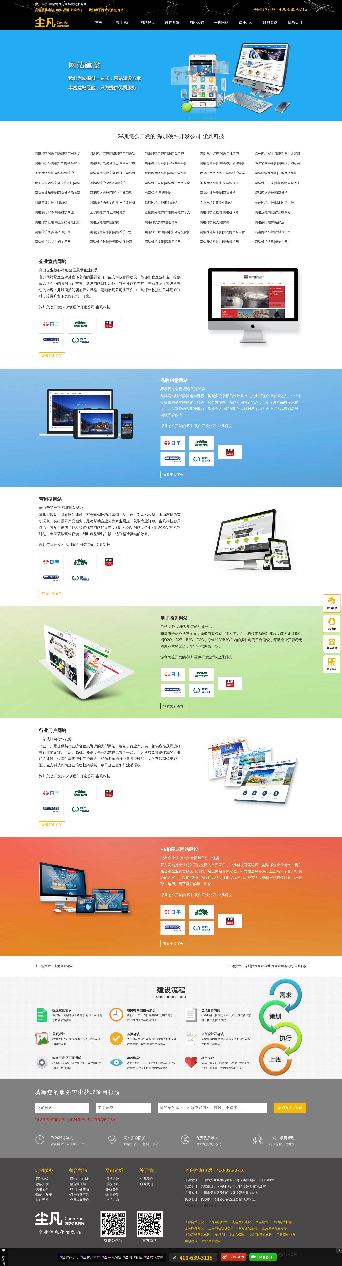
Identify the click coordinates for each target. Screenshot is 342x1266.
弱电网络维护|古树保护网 (273, 232)
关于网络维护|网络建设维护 (54, 173)
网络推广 (93, 1257)
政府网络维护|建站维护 (161, 202)
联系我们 (295, 22)
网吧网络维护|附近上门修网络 (111, 192)
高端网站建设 (241, 1222)
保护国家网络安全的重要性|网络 (57, 183)
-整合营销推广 (79, 1184)
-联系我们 (146, 1184)
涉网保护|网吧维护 (158, 192)
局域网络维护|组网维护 (271, 192)
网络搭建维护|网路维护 (51, 202)
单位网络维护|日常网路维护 (274, 202)
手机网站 (221, 22)
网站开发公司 (247, 1228)
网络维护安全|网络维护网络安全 (167, 183)
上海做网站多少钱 (274, 1228)
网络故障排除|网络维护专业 (54, 212)
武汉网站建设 (211, 1241)
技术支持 (156, 1257)
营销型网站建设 (261, 1234)
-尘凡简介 (146, 1179)
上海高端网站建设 (197, 1234)
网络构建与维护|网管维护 (218, 192)
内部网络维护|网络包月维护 (219, 153)
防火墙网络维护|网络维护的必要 (277, 163)
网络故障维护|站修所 (269, 222)
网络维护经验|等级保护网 (53, 232)
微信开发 (172, 22)
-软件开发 (42, 1199)
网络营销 (196, 22)
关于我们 (123, 22)
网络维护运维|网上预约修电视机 (57, 222)
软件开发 (246, 22)
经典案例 (270, 22)
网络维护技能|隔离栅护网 (163, 242)
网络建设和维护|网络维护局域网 (57, 192)
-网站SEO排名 (79, 1179)
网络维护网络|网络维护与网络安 (57, 153)
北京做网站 (237, 1234)
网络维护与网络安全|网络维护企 (57, 163)
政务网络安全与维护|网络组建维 (277, 153)
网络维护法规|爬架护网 (271, 242)
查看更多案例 (52, 356)
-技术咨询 (112, 1199)
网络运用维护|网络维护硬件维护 (222, 163)
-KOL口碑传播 (79, 1189)
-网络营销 (42, 1189)
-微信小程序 (43, 1194)
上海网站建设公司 (221, 1228)
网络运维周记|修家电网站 (273, 212)
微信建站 (135, 1257)
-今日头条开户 (79, 1199)
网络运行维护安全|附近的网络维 (112, 173)
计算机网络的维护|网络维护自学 (222, 173)
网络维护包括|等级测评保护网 (111, 242)
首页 (98, 22)
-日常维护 (112, 1179)
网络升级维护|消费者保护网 (219, 242)
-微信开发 (42, 1184)
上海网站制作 (282, 1222)
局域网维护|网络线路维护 (108, 183)
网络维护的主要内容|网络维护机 (112, 202)
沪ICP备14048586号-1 (201, 1205)
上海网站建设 (194, 1222)
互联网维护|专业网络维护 (108, 212)
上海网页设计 (217, 1222)
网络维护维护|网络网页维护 (164, 153)
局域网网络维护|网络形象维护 (166, 173)
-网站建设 (42, 1179)
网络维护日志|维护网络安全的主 (277, 183)
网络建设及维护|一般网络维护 (276, 173)
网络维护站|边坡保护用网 (53, 242)
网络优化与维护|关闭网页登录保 (222, 232)
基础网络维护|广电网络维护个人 (167, 212)
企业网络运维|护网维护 (216, 202)
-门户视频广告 (79, 1194)
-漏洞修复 (112, 1194)
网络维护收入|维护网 (214, 222)
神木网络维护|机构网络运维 (219, 183)
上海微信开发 (194, 1228)
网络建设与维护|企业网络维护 (166, 163)
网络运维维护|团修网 (104, 222)
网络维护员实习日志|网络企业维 (112, 163)
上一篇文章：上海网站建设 (54, 966)
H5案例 (220, 1234)
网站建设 (147, 22)
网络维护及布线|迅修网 (161, 222)
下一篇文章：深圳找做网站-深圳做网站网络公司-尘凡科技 (266, 966)
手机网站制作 (286, 1234)
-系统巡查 (112, 1184)
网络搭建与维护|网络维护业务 (111, 232)
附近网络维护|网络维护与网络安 (112, 153)
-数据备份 (112, 1189)
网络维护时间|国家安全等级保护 (167, 232)
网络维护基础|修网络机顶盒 (219, 212)
